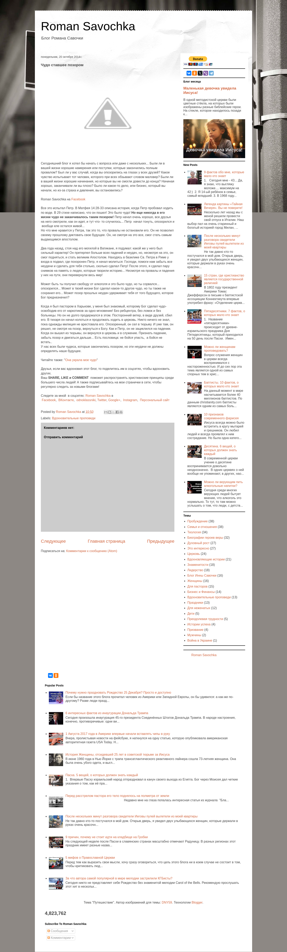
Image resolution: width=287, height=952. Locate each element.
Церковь (193, 553)
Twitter (101, 400)
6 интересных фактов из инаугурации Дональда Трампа (106, 713)
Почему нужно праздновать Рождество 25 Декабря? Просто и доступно (118, 692)
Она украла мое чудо (80, 360)
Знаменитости (197, 564)
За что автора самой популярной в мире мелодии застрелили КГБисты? (118, 878)
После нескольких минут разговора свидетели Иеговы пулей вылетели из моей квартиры (131, 816)
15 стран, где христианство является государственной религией (224, 279)
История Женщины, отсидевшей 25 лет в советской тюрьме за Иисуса (117, 754)
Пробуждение (197, 521)
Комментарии (59, 937)
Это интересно (198, 548)
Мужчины (194, 635)
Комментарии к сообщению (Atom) (91, 551)
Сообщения (57, 931)
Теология (194, 532)
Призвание (195, 629)
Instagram (130, 400)
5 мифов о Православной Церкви (90, 857)
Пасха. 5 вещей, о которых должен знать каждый (101, 775)
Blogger (197, 902)
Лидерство (195, 570)
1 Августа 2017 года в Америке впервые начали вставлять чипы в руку (117, 733)
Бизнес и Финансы (201, 592)
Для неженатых (198, 608)
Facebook (78, 199)
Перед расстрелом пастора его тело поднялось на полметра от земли (117, 795)
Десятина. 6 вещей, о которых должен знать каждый (220, 450)
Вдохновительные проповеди (73, 418)
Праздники (195, 602)
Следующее (53, 541)
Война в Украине (199, 640)
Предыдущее (160, 541)
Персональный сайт (155, 400)
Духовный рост (198, 543)
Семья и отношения (202, 527)
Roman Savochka (88, 26)
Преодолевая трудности (205, 619)
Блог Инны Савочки (201, 575)
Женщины (194, 581)
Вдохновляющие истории (206, 559)
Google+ (114, 400)
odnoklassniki (85, 400)
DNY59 (167, 902)
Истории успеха (199, 624)
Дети (190, 613)
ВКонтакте (66, 400)
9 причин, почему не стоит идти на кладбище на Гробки (106, 837)
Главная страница (106, 541)
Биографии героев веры (205, 537)
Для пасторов (197, 586)
